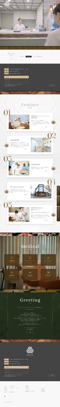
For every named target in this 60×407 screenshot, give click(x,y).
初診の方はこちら (58, 191)
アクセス (48, 7)
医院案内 (33, 7)
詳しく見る (46, 220)
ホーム (21, 7)
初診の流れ (43, 391)
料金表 (43, 7)
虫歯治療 (27, 388)
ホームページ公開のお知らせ (38, 56)
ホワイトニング (44, 388)
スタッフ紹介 (26, 7)
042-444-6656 (15, 71)
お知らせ (54, 7)
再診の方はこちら (58, 201)
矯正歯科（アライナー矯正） (30, 391)
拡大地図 (52, 85)
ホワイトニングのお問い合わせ (58, 214)
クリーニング (28, 389)
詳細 (25, 149)
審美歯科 (43, 389)
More (12, 58)
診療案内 (38, 7)
